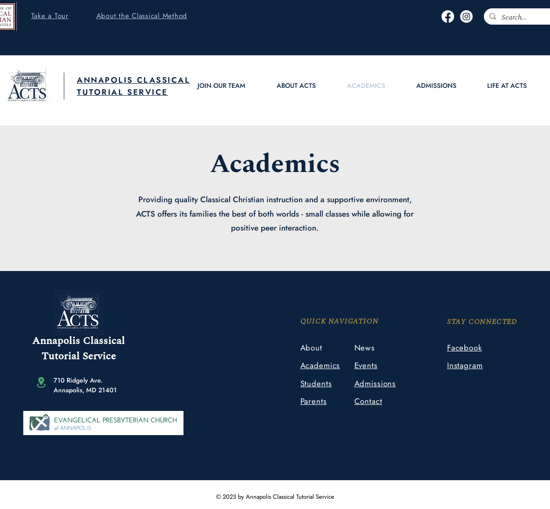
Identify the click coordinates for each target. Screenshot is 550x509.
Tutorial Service (78, 356)
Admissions (375, 383)
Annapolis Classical (78, 341)
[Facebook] (447, 16)
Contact (368, 401)
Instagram (465, 365)
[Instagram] (466, 16)
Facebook (464, 347)
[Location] (41, 382)
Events (366, 365)
